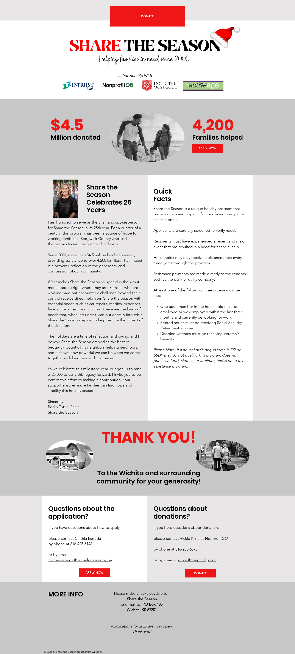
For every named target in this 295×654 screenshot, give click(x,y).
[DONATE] (147, 16)
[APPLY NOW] (207, 148)
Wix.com (97, 651)
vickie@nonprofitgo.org (198, 560)
